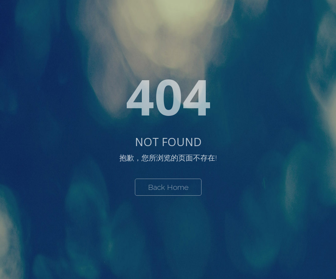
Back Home (168, 187)
